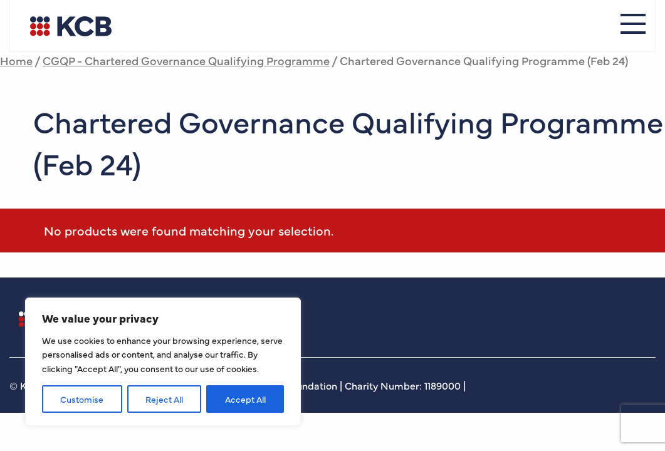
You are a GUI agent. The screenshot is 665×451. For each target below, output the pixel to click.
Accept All (245, 399)
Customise (81, 399)
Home (16, 60)
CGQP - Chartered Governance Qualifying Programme (186, 60)
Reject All (164, 399)
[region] (163, 362)
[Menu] (633, 25)
